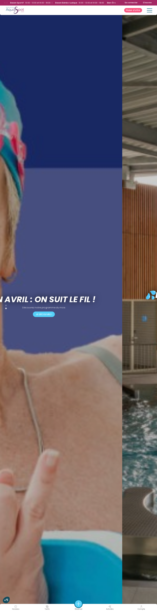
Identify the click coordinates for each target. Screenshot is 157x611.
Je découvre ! (78, 314)
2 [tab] (4, 308)
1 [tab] (4, 305)
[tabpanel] (78, 305)
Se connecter (131, 2)
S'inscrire (147, 2)
